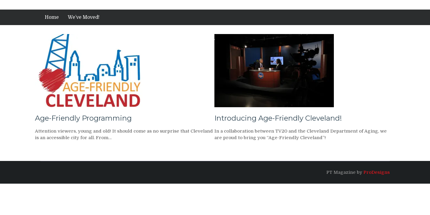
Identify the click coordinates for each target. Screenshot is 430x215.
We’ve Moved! (83, 17)
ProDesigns (376, 172)
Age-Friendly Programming (83, 118)
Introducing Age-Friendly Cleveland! (278, 118)
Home (52, 17)
